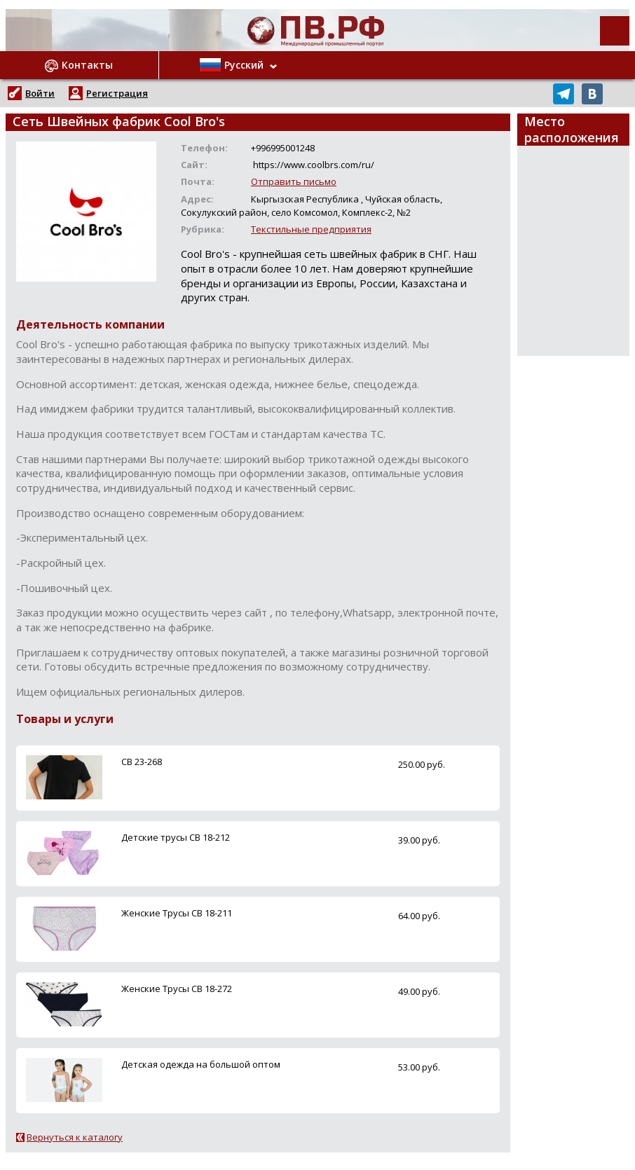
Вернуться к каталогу (75, 1137)
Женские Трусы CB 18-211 (176, 913)
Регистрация (117, 93)
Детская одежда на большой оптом (200, 1064)
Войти (40, 93)
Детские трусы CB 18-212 (175, 837)
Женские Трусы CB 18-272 (176, 988)
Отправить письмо (293, 181)
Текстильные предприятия (311, 229)
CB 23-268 (141, 761)
